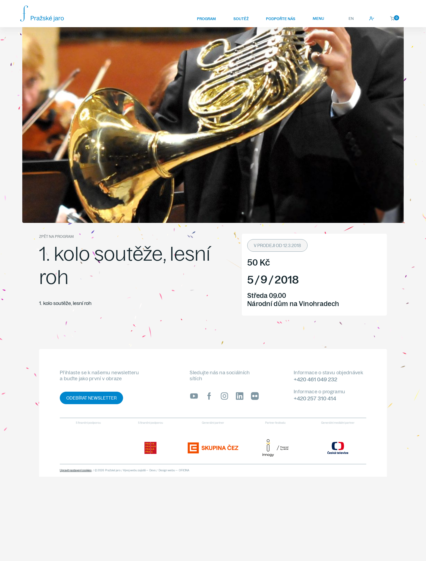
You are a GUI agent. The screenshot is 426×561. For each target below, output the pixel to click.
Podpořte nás (280, 18)
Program (206, 18)
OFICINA (184, 470)
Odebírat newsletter (91, 398)
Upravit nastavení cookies (76, 470)
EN (351, 18)
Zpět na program (56, 236)
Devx (152, 470)
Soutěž (241, 18)
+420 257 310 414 (315, 398)
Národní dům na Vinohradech (293, 304)
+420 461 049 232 (315, 379)
